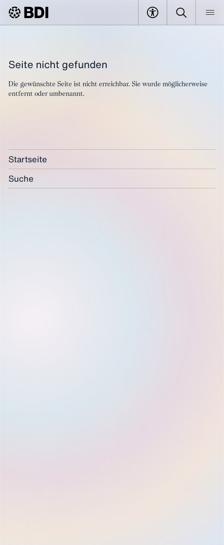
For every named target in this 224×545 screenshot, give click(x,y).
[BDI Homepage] (28, 12)
